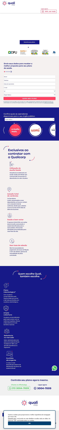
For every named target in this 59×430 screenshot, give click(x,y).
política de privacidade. (48, 102)
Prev (4, 52)
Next (54, 52)
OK (29, 423)
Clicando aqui (12, 418)
